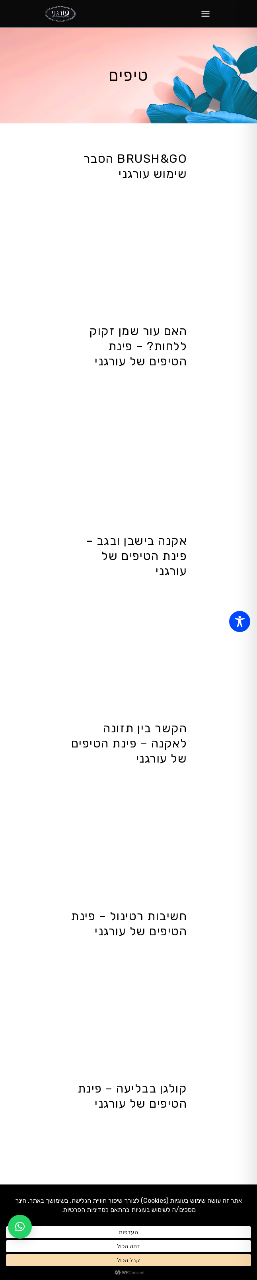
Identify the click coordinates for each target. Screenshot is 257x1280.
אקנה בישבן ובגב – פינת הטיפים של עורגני (136, 556)
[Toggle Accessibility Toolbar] (239, 621)
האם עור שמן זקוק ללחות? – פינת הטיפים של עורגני (138, 346)
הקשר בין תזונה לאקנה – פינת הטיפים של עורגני (129, 743)
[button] (20, 1227)
